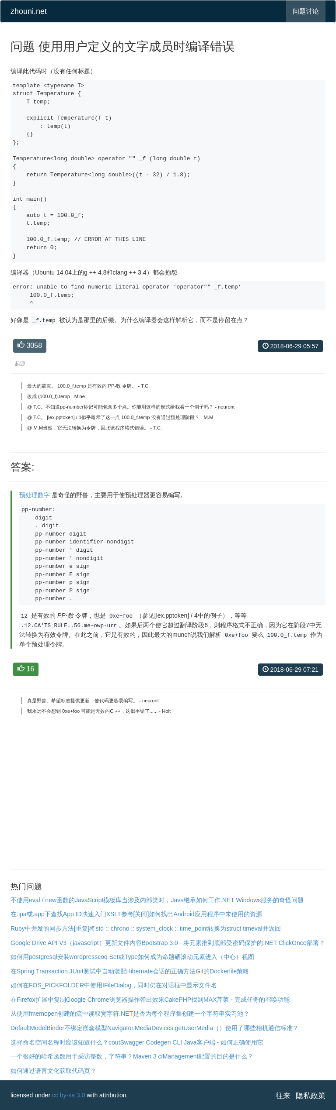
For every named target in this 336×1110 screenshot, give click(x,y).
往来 (283, 1096)
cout (114, 1042)
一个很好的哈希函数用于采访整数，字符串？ (71, 1056)
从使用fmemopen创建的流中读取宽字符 (64, 1013)
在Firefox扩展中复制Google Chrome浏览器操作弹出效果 (87, 999)
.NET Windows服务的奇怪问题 (262, 900)
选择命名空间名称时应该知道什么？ (59, 1042)
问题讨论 (306, 11)
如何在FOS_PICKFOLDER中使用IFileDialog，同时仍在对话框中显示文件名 (113, 985)
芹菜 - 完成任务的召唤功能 (253, 999)
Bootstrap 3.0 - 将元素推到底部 (184, 942)
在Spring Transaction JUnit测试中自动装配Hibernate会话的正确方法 (103, 971)
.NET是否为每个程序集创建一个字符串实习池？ (184, 1013)
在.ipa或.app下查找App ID (46, 914)
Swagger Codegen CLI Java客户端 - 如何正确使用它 (191, 1042)
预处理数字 (34, 494)
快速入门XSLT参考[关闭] (115, 914)
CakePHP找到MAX (190, 999)
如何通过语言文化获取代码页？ (53, 1070)
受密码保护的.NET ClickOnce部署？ (275, 942)
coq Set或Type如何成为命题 (136, 956)
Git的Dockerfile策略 (222, 971)
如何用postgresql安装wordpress (54, 956)
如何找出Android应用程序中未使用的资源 (205, 914)
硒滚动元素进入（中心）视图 (214, 956)
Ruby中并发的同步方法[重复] (49, 928)
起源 (20, 364)
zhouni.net (28, 11)
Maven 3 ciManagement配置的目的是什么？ (193, 1056)
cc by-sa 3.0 (68, 1095)
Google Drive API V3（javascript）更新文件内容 (76, 942)
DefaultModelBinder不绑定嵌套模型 (58, 1027)
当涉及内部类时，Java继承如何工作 (171, 900)
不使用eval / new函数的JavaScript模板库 (66, 900)
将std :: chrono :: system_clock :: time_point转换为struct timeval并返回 (184, 928)
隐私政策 (311, 1096)
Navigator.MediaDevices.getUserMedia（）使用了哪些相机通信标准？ (203, 1027)
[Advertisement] (168, 796)
